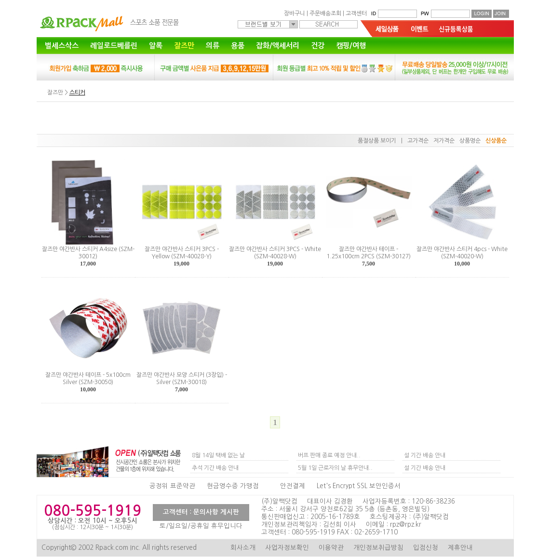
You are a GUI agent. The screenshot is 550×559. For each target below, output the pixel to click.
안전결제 (292, 486)
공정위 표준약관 (172, 486)
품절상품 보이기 (377, 141)
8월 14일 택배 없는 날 (218, 455)
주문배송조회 (325, 13)
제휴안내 (460, 548)
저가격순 (444, 141)
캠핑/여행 (351, 45)
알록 (155, 45)
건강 (317, 45)
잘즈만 (184, 45)
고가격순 (418, 141)
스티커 (77, 92)
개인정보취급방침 (378, 548)
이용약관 (331, 548)
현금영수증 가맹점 (233, 486)
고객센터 (356, 13)
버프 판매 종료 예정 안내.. (329, 455)
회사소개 (242, 548)
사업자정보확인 (287, 548)
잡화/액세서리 (277, 45)
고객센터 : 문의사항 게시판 (201, 512)
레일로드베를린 (113, 45)
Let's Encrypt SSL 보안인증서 (359, 486)
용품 (237, 45)
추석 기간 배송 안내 (215, 468)
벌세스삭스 (62, 45)
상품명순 (470, 141)
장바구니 (294, 13)
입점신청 (425, 548)
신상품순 (496, 141)
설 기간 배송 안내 (424, 455)
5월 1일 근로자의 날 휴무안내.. (335, 468)
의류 (212, 45)
